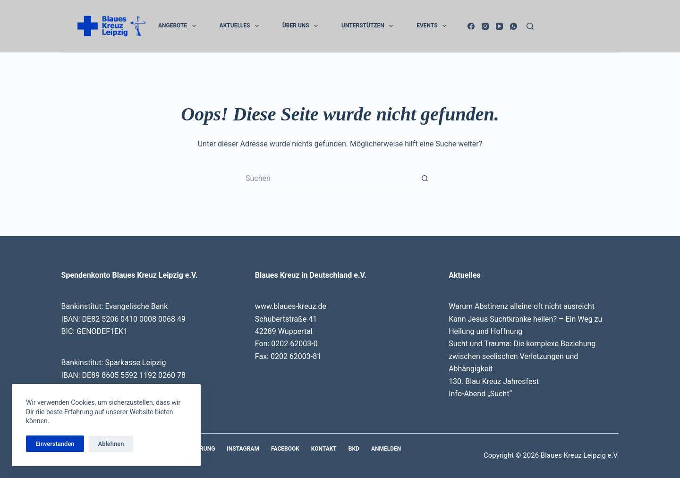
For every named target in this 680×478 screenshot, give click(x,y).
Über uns (302, 26)
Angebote (179, 26)
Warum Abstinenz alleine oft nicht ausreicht (522, 306)
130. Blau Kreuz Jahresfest (494, 381)
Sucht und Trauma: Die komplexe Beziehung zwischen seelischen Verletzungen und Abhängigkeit (522, 356)
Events (433, 26)
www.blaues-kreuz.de (290, 306)
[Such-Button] (425, 178)
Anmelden (386, 448)
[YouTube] (499, 26)
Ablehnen (111, 443)
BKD (353, 448)
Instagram (243, 448)
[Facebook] (471, 26)
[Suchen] (530, 26)
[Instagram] (485, 26)
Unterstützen (369, 26)
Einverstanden (55, 443)
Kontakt (324, 448)
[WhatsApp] (513, 26)
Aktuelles (241, 26)
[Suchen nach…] (331, 178)
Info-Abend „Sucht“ (480, 393)
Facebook (285, 448)
